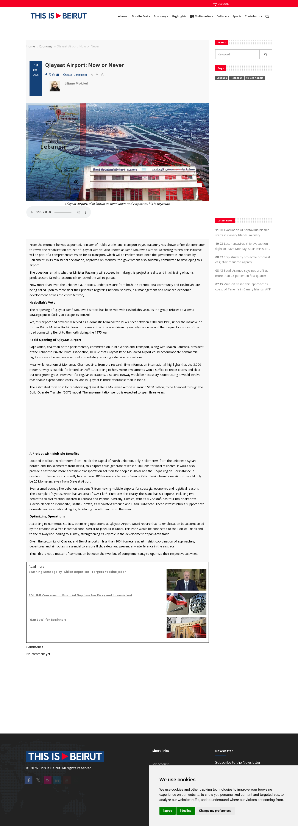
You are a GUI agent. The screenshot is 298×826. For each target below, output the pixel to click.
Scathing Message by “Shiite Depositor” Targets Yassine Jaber (77, 572)
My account (220, 4)
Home (30, 46)
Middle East (141, 16)
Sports (236, 16)
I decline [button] (185, 810)
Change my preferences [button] (215, 810)
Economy (161, 16)
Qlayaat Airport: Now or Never (84, 64)
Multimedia (201, 16)
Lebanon (122, 16)
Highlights (179, 16)
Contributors (253, 16)
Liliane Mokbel (76, 83)
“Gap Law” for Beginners (48, 620)
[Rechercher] (265, 54)
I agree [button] (167, 810)
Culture (223, 16)
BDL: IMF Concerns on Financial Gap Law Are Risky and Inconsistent (80, 595)
